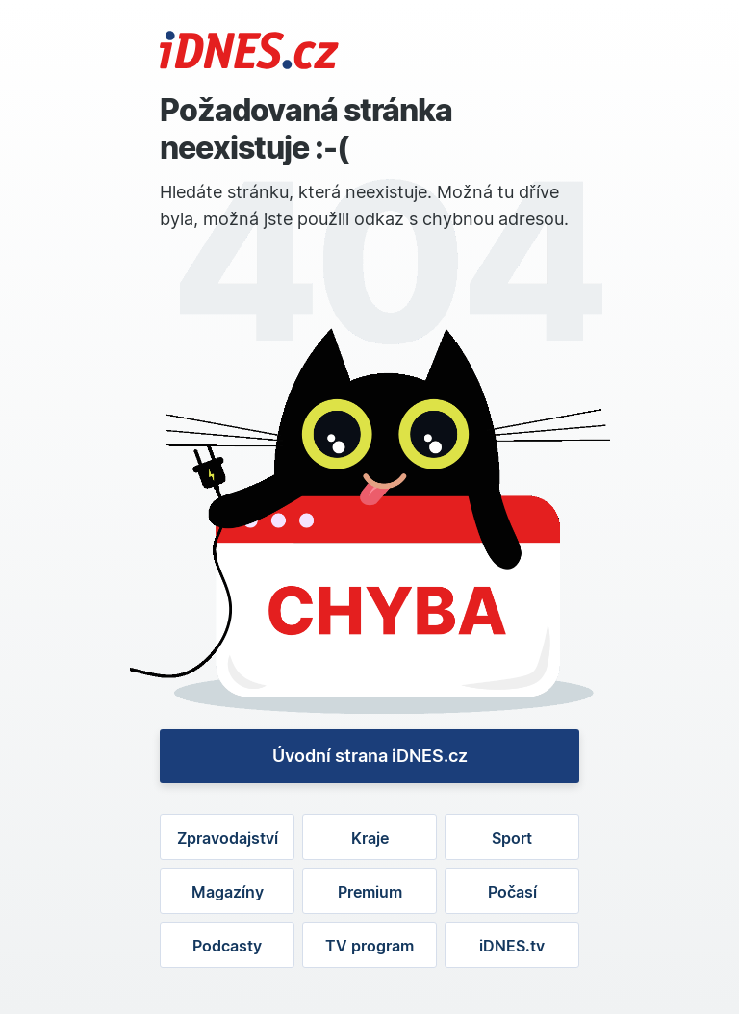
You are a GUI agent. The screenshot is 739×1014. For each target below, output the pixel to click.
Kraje (370, 838)
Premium (370, 891)
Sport (512, 838)
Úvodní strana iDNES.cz (370, 756)
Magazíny (227, 891)
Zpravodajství (227, 838)
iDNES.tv (512, 945)
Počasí (512, 891)
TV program (369, 945)
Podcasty (227, 945)
